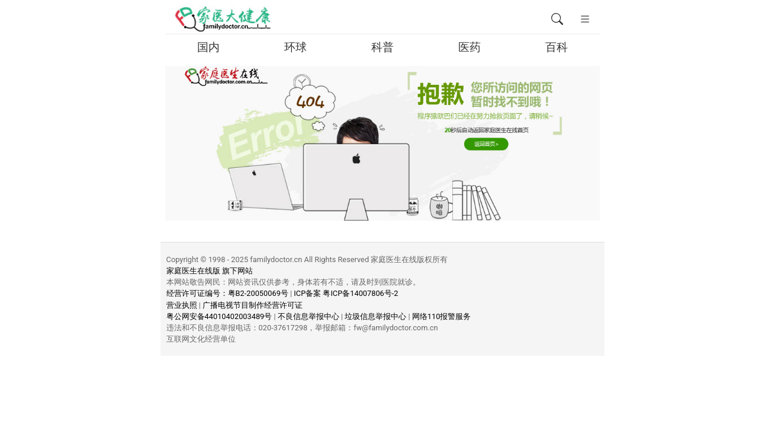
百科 (556, 47)
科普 (382, 47)
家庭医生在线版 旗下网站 (209, 270)
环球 (295, 47)
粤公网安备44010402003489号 (219, 316)
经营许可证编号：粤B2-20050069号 (227, 293)
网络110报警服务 (441, 316)
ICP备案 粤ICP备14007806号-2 (346, 293)
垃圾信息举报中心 (375, 316)
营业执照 (181, 305)
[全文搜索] (557, 19)
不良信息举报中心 (308, 316)
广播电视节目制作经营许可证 (252, 305)
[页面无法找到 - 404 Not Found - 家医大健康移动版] (222, 19)
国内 (208, 47)
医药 (469, 47)
